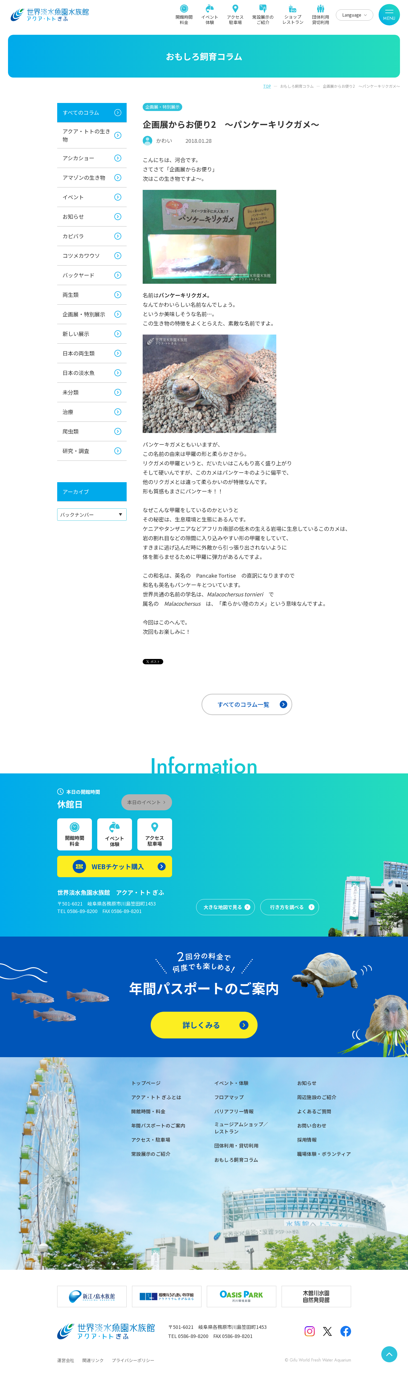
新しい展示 (76, 334)
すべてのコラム (81, 112)
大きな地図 (223, 907)
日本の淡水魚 (79, 373)
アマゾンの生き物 (84, 177)
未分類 (71, 392)
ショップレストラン (293, 19)
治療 (68, 412)
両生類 (71, 294)
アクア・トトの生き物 (86, 135)
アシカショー (78, 158)
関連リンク (93, 1360)
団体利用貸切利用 (320, 19)
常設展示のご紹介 (263, 19)
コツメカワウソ (81, 255)
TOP (267, 86)
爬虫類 (71, 431)
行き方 (287, 907)
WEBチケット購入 (118, 866)
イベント (73, 197)
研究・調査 (76, 451)
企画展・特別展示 (84, 314)
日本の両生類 (79, 353)
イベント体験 (209, 19)
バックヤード (79, 275)
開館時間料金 (184, 19)
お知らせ (73, 216)
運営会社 (65, 1360)
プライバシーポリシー (133, 1360)
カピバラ (73, 236)
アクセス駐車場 (235, 19)
